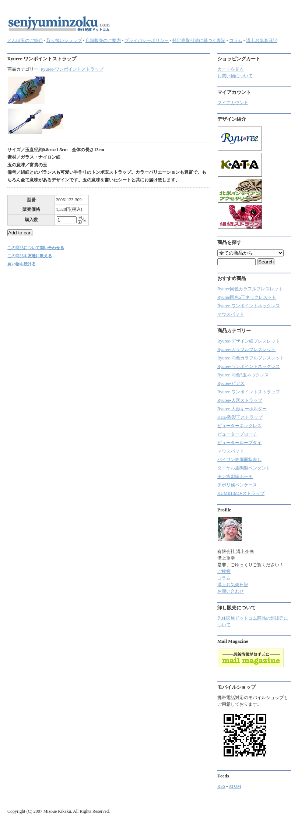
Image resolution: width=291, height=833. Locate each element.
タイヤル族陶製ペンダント (243, 468)
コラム (235, 40)
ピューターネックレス (239, 425)
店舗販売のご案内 (103, 40)
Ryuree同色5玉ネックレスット (246, 297)
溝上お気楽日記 (261, 40)
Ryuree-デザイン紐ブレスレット (248, 341)
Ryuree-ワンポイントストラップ (72, 69)
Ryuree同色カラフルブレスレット (250, 288)
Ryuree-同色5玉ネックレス (243, 374)
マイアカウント (232, 102)
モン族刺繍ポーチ (235, 476)
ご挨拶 (224, 571)
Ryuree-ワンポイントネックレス (248, 305)
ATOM (235, 786)
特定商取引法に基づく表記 (198, 40)
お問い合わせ (230, 591)
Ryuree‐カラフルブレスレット (246, 349)
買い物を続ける (21, 264)
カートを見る (230, 69)
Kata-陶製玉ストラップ (240, 417)
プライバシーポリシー (147, 40)
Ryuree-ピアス (231, 383)
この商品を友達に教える (29, 256)
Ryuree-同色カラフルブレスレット (250, 358)
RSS (221, 786)
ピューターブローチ (237, 434)
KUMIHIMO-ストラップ (240, 493)
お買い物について (235, 75)
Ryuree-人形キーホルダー (242, 408)
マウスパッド (230, 314)
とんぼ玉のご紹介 (25, 40)
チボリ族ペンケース (237, 485)
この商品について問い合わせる (35, 247)
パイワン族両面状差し (239, 459)
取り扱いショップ (64, 40)
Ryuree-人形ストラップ (239, 400)
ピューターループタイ (239, 442)
